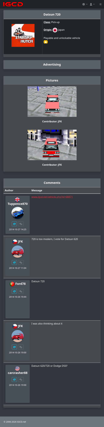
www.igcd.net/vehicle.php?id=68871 (52, 196)
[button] (85, 4)
